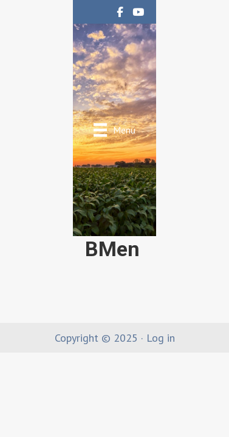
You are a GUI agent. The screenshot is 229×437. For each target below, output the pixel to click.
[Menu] (114, 129)
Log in (160, 338)
